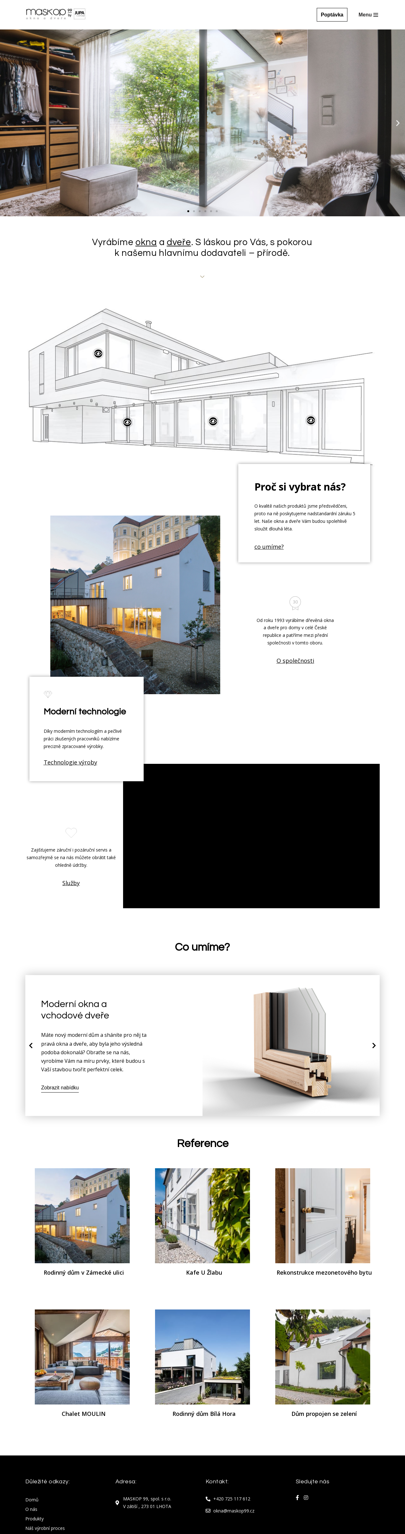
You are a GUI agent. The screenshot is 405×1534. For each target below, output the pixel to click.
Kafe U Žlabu (204, 1273)
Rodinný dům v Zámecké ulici (84, 1273)
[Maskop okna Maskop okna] (55, 15)
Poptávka (332, 14)
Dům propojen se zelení (324, 1414)
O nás (31, 1509)
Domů (32, 1500)
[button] (188, 211)
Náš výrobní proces (45, 1528)
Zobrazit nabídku (60, 1088)
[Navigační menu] (368, 15)
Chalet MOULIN (84, 1414)
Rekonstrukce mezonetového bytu (324, 1273)
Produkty (34, 1519)
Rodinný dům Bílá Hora (204, 1414)
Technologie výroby (70, 762)
